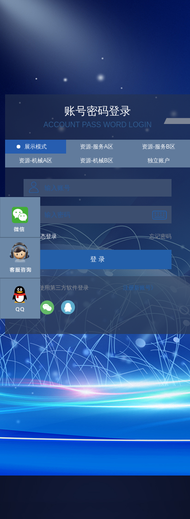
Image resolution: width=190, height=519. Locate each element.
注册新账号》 (139, 287)
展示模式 (36, 146)
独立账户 (158, 160)
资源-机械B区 (96, 160)
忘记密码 (160, 236)
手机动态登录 (40, 236)
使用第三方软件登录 (64, 287)
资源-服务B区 (158, 146)
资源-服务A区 (96, 146)
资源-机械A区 (35, 160)
